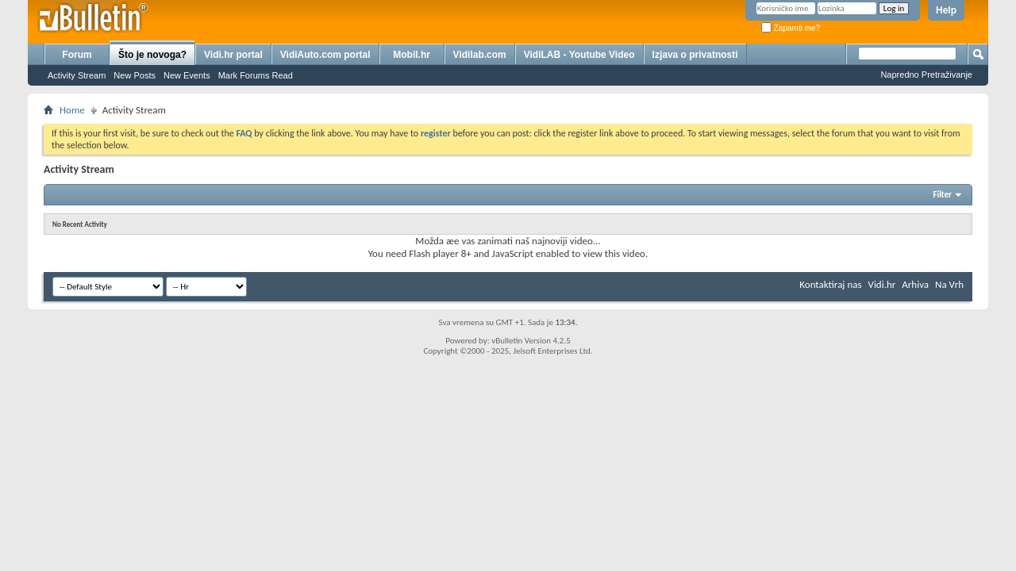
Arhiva (915, 284)
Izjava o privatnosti (695, 54)
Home (72, 110)
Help (946, 10)
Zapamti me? (790, 28)
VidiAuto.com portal (325, 54)
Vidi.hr (882, 284)
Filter (942, 195)
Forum (76, 54)
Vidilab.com (479, 54)
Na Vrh (949, 284)
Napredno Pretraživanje (926, 74)
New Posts (135, 75)
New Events (187, 75)
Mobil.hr (411, 54)
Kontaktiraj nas (830, 284)
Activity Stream (77, 75)
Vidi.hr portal (233, 54)
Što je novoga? (152, 54)
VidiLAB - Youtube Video (579, 54)
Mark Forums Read (255, 75)
